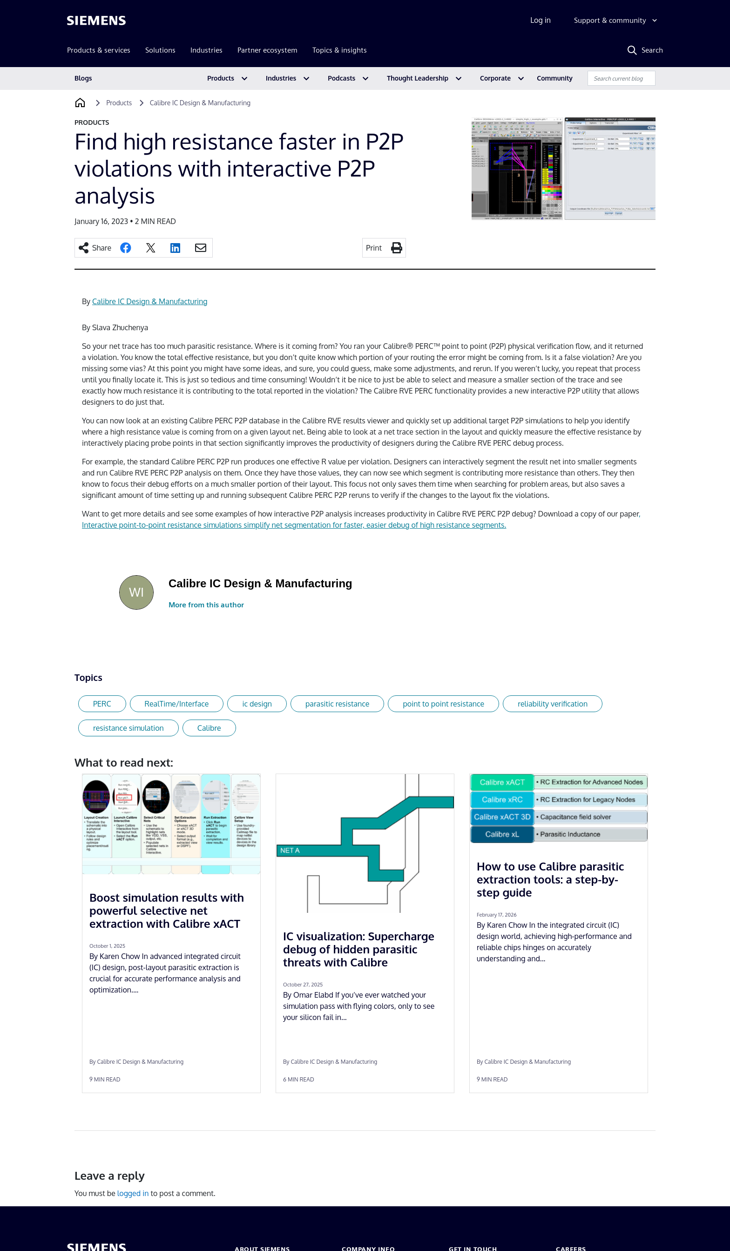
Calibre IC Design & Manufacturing (149, 301)
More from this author (206, 604)
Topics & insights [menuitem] (339, 50)
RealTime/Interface (177, 703)
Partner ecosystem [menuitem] (267, 50)
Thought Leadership (417, 78)
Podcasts (341, 78)
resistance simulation (128, 728)
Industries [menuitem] (206, 50)
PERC (102, 703)
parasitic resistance (337, 703)
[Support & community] (616, 20)
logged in (133, 1193)
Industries (281, 78)
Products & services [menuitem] (98, 50)
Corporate (495, 78)
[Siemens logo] (96, 20)
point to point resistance (443, 703)
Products (220, 78)
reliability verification (553, 703)
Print (374, 247)
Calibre (209, 728)
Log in (540, 20)
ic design (257, 703)
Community (555, 78)
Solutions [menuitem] (160, 50)
